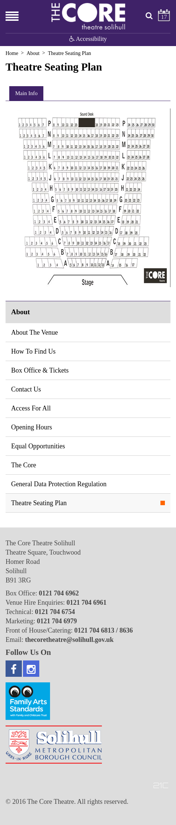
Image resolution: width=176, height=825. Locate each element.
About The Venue (34, 332)
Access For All (31, 408)
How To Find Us (33, 351)
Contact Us (26, 389)
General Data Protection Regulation (58, 484)
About (33, 53)
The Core (23, 465)
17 (164, 17)
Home (12, 53)
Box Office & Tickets (40, 370)
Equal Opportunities (38, 446)
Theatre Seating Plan (39, 503)
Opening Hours (31, 427)
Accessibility (88, 39)
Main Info (26, 93)
